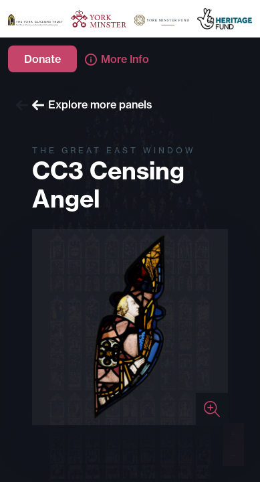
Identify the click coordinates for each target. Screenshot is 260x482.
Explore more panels (92, 104)
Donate (42, 59)
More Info (117, 59)
